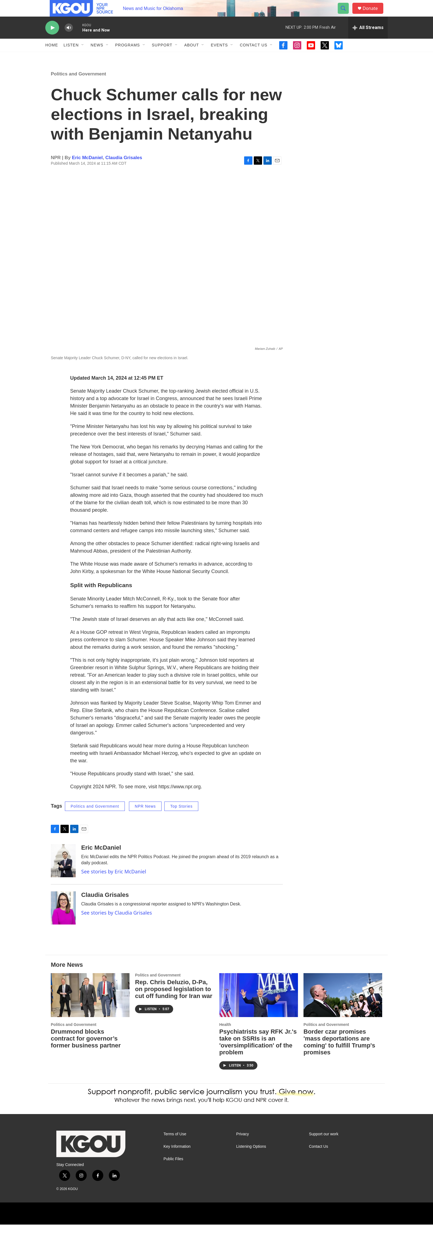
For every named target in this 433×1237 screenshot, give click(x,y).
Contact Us (253, 57)
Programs (127, 57)
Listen (71, 57)
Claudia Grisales (123, 170)
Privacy (242, 1146)
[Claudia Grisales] (63, 920)
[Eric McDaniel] (63, 873)
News (97, 57)
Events (219, 57)
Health (225, 1037)
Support (162, 57)
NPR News (145, 818)
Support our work (324, 1146)
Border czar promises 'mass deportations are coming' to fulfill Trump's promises (339, 1054)
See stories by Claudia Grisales (116, 925)
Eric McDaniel (87, 170)
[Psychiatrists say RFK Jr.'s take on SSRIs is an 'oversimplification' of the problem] (258, 1007)
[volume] (68, 40)
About (191, 57)
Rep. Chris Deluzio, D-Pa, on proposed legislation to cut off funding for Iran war (173, 1001)
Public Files (173, 1171)
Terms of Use (174, 1146)
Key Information (177, 1159)
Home (51, 57)
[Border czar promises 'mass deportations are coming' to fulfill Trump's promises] (342, 1007)
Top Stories (181, 818)
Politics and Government (78, 86)
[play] (52, 40)
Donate (373, 14)
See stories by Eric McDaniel (113, 884)
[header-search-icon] (345, 14)
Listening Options (251, 1159)
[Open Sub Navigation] (83, 57)
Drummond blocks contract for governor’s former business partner (86, 1051)
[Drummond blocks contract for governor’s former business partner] (90, 1007)
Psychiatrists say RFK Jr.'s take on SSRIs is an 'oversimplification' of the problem (258, 1054)
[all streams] (368, 40)
